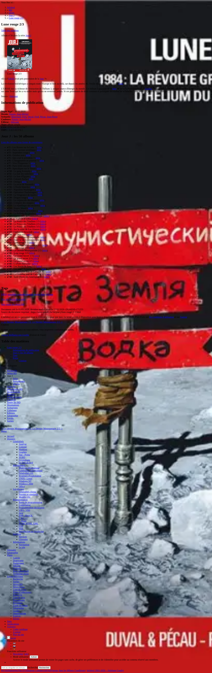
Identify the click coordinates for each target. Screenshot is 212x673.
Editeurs (11, 413)
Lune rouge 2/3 (14, 347)
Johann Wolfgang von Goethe (15, 335)
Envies (10, 418)
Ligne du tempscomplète (14, 398)
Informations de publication (26, 350)
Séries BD (12, 373)
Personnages (19, 381)
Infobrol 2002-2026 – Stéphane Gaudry (105, 670)
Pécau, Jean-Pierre (48, 116)
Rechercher (32, 667)
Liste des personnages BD (15, 387)
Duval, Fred (33, 116)
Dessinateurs (13, 405)
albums (16, 384)
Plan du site (18, 634)
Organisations (13, 392)
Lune (120, 83)
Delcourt (14, 96)
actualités (12, 294)
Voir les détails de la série (13, 299)
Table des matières (10, 30)
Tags (15, 355)
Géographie (12, 415)
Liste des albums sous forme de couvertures (21, 142)
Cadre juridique (20, 629)
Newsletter (18, 654)
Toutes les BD (13, 402)
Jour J (28, 35)
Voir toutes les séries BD (12, 304)
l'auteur (183, 317)
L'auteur (17, 632)
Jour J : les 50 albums (23, 352)
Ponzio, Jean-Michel (19, 114)
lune (42, 78)
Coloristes (12, 410)
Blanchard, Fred (18, 116)
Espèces (11, 394)
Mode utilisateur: (21, 657)
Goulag (148, 88)
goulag (37, 294)
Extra (15, 358)
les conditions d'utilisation (161, 317)
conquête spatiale (25, 294)
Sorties (10, 421)
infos (39, 147)
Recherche (12, 370)
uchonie (49, 294)
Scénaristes (12, 407)
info (26, 654)
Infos (15, 378)
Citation (22, 360)
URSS (11, 78)
